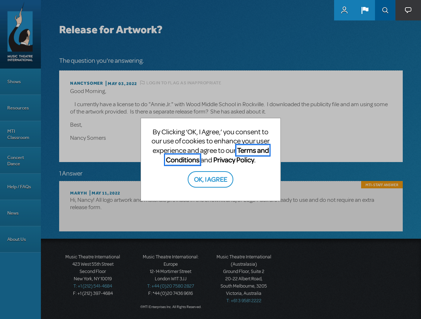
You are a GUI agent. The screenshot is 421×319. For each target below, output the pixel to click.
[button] (365, 10)
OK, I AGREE (210, 179)
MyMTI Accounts (344, 10)
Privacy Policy (233, 159)
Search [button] (385, 10)
